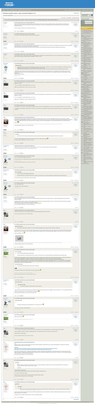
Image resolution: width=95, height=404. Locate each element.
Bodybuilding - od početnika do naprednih (88, 77)
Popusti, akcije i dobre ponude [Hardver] (87, 123)
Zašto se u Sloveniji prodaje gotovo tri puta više (88, 57)
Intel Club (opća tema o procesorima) (87, 110)
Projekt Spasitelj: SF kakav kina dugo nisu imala (87, 32)
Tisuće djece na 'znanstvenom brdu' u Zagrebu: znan (87, 46)
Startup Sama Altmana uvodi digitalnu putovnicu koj (88, 30)
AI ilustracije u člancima (87, 149)
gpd (4, 210)
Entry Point (6, 63)
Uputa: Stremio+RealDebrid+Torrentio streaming (88, 161)
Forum (7, 10)
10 (16, 51)
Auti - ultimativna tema (87, 35)
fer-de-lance (6, 249)
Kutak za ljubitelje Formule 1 (87, 34)
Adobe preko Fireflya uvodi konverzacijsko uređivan (87, 139)
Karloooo (5, 22)
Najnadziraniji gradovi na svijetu (87, 155)
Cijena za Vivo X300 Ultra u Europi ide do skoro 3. (88, 94)
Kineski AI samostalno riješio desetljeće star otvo (87, 129)
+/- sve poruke (63, 17)
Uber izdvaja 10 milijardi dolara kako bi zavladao (87, 50)
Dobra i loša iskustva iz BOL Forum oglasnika (88, 130)
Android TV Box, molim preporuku (87, 66)
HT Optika (85, 73)
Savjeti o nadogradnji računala (86, 37)
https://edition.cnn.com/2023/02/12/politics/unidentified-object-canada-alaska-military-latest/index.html (32, 349)
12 (16, 78)
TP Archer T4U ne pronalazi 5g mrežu (88, 132)
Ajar (4, 117)
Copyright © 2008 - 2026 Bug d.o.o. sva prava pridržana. (47, 403)
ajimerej (5, 197)
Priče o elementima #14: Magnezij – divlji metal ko (87, 71)
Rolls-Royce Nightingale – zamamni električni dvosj (87, 118)
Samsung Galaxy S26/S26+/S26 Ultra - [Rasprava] (87, 134)
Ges (4, 342)
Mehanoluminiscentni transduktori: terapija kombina (86, 64)
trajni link (76, 31)
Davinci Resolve (86, 163)
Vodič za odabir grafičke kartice (87, 41)
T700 (5, 80)
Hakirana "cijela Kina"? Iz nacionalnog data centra (87, 43)
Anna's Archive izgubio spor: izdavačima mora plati (88, 142)
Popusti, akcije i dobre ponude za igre (87, 88)
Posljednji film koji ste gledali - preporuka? (87, 120)
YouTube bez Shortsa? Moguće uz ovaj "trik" (87, 59)
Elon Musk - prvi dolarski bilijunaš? (87, 140)
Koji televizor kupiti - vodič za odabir (87, 55)
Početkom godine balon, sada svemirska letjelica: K (48, 19)
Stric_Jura (6, 155)
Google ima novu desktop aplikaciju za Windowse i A (87, 144)
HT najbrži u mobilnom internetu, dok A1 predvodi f (88, 48)
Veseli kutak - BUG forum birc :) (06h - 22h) (87, 146)
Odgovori (75, 24)
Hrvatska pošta (85, 152)
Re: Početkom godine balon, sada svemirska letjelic (24, 33)
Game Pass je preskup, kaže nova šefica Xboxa (87, 157)
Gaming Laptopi (86, 72)
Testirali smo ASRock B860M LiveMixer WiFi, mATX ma (87, 104)
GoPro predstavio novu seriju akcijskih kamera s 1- (87, 52)
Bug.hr (4, 10)
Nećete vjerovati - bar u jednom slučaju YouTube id (87, 154)
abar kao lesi (35, 230)
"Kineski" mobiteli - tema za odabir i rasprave (88, 148)
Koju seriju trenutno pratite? (88, 80)
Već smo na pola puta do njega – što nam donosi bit (87, 151)
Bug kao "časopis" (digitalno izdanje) (88, 159)
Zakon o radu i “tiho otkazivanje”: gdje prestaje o (88, 116)
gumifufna (6, 33)
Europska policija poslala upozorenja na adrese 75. (87, 114)
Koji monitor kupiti (86, 42)
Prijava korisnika (85, 19)
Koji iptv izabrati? (86, 86)
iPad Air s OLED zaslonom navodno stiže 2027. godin (87, 85)
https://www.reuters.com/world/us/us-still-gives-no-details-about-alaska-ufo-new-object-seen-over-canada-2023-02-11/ (35, 348)
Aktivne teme (84, 28)
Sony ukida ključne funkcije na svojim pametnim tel (87, 91)
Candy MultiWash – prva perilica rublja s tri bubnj (87, 100)
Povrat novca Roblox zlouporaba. (86, 137)
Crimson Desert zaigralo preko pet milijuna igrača (87, 102)
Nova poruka (76, 399)
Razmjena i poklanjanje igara (87, 127)
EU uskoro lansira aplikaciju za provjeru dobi (88, 39)
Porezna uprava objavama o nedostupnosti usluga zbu (88, 108)
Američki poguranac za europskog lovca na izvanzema (87, 75)
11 (18, 31)
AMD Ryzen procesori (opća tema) (88, 125)
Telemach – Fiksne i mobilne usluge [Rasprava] (87, 54)
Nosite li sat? (85, 121)
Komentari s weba (13, 10)
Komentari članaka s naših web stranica (26, 10)
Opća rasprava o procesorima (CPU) (86, 90)
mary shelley (23, 118)
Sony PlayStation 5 (86, 115)
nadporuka (76, 41)
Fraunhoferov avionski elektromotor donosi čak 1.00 (87, 61)
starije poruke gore (76, 17)
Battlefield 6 (85, 95)
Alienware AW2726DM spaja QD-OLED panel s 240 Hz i (87, 82)
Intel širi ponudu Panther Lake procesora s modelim (87, 106)
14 (19, 51)
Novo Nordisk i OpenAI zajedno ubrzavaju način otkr (87, 68)
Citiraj (76, 25)
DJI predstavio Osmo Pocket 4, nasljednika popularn (87, 97)
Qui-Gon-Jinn (6, 145)
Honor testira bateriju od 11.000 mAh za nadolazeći (87, 112)
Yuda (5, 132)
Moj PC (5, 41)
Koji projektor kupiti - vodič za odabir (87, 79)
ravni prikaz (69, 17)
